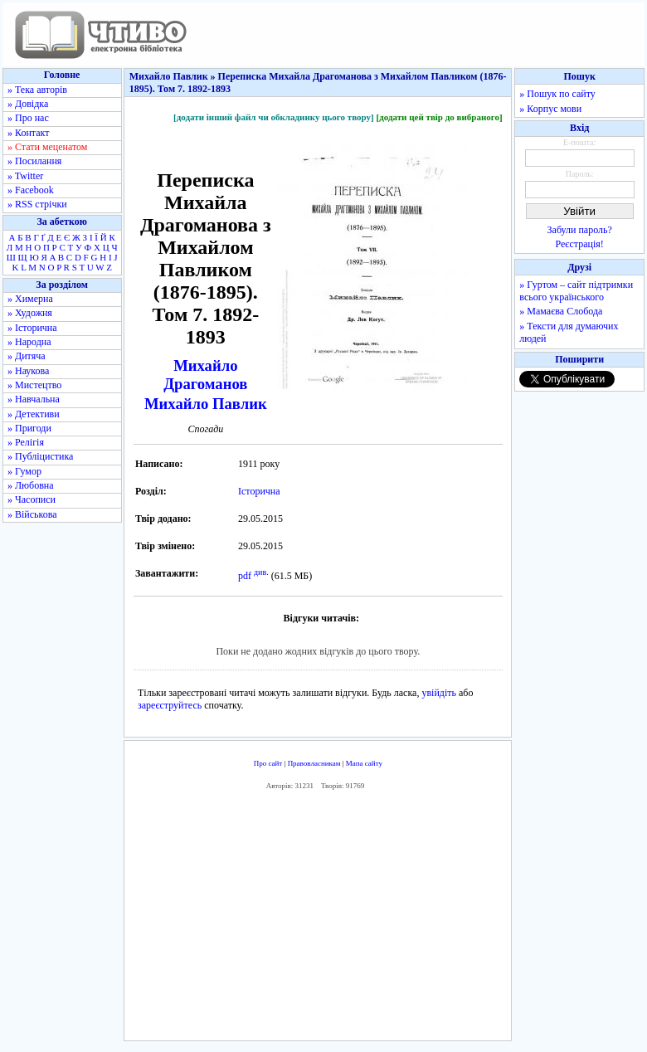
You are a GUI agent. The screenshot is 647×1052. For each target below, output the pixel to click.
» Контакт (28, 133)
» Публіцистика (40, 456)
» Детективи (33, 414)
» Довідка (27, 104)
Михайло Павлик (205, 403)
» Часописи (31, 499)
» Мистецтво (34, 385)
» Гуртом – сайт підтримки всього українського (576, 291)
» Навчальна (33, 399)
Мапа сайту (364, 763)
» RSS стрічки (37, 204)
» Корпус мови (550, 108)
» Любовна (30, 485)
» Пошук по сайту (557, 94)
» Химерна (30, 298)
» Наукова (28, 371)
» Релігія (25, 442)
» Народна (29, 342)
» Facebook (30, 190)
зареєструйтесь (170, 705)
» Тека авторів (37, 89)
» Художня (29, 313)
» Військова (32, 514)
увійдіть (438, 693)
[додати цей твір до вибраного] (439, 117)
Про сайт (268, 763)
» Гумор (24, 471)
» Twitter (25, 176)
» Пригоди (29, 428)
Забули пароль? (579, 230)
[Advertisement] (367, 919)
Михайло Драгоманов (205, 374)
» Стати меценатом (47, 147)
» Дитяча (26, 356)
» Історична (32, 328)
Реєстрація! (580, 244)
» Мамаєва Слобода (560, 311)
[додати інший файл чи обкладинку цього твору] (273, 117)
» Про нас (28, 118)
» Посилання (34, 161)
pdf (244, 576)
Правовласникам (314, 763)
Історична (259, 491)
